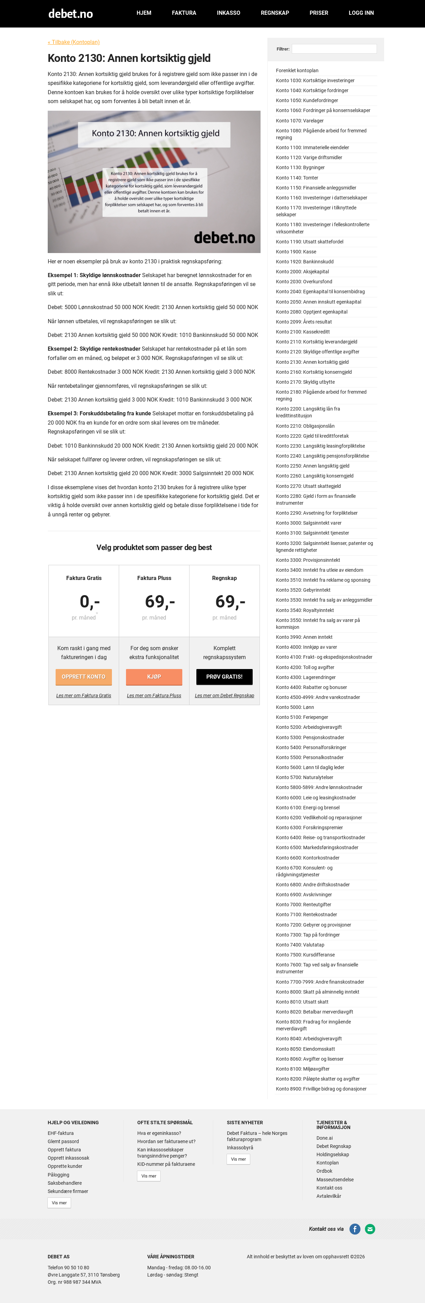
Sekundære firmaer (68, 1191)
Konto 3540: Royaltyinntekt (305, 610)
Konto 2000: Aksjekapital (302, 272)
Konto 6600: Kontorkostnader (308, 858)
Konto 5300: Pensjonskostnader (310, 738)
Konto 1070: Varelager (300, 121)
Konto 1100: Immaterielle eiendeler (312, 148)
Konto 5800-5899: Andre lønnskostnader (319, 787)
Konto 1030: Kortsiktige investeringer (315, 81)
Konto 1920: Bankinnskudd (305, 262)
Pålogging (58, 1175)
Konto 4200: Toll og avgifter (305, 667)
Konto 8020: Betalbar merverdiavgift (314, 1012)
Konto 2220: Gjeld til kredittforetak (312, 436)
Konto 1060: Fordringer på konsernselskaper (323, 110)
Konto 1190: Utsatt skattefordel (309, 242)
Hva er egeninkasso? (159, 1133)
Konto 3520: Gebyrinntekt (303, 590)
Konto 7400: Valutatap (300, 945)
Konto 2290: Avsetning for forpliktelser (317, 513)
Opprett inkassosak (68, 1158)
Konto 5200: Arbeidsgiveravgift (309, 727)
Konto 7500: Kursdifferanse (305, 955)
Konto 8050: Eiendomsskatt (305, 1049)
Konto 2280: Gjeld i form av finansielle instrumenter (316, 499)
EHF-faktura (61, 1133)
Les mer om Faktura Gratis (83, 695)
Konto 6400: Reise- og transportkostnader (320, 838)
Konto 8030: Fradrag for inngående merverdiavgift (313, 1025)
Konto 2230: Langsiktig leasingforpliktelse (320, 446)
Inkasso (228, 13)
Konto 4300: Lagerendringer (306, 677)
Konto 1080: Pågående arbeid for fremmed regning (321, 134)
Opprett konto (83, 677)
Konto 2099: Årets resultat (304, 322)
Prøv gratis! (224, 677)
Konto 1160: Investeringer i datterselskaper (321, 198)
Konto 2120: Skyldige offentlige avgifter (317, 352)
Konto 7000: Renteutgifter (303, 905)
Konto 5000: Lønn (295, 707)
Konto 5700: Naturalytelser (304, 777)
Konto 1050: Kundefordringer (307, 100)
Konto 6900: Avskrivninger (304, 895)
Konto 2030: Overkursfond (304, 282)
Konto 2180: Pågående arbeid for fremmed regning (321, 395)
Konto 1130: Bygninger (300, 168)
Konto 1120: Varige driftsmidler (309, 158)
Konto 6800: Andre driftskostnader (313, 885)
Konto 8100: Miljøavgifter (303, 1069)
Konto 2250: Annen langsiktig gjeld (312, 466)
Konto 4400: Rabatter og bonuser (311, 687)
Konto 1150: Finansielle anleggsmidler (316, 188)
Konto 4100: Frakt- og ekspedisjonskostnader (324, 657)
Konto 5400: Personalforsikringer (311, 748)
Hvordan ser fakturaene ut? (166, 1141)
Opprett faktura (64, 1149)
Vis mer (59, 1202)
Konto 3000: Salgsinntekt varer (309, 523)
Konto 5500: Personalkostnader (310, 757)
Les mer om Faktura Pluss (154, 695)
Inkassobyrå (240, 1147)
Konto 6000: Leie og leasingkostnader (316, 798)
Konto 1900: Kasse (296, 252)
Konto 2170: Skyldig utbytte (305, 382)
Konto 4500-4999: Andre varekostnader (318, 697)
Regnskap (275, 13)
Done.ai (325, 1138)
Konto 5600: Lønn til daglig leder (310, 767)
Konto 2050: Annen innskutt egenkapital (318, 302)
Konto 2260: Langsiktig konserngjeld (315, 476)
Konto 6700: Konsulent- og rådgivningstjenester (304, 871)
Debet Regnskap (334, 1146)
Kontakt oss (329, 1188)
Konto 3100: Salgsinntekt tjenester (312, 533)
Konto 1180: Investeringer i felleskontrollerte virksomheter (322, 228)
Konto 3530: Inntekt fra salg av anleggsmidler (324, 600)
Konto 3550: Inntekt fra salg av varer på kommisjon (318, 623)
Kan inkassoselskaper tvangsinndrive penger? (162, 1153)
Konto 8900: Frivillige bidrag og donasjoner (321, 1089)
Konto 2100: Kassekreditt (303, 332)
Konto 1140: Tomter (297, 178)
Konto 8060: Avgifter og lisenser (310, 1059)
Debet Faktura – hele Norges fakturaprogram (257, 1136)
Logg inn (361, 13)
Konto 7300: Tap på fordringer (308, 935)
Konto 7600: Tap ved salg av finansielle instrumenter (317, 968)
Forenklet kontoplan (297, 71)
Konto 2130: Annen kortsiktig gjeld (312, 362)
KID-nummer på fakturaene (166, 1164)
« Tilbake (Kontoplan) (74, 42)
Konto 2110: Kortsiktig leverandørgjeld (316, 342)
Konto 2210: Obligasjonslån (305, 426)
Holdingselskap (333, 1154)
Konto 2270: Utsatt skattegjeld (308, 486)
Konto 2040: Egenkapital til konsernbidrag (320, 292)
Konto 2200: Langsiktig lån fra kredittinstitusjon (308, 412)
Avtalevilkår (329, 1196)
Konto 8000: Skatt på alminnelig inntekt (317, 992)
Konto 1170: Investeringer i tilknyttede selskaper (316, 211)
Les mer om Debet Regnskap (224, 695)
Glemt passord (63, 1141)
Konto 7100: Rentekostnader (306, 915)
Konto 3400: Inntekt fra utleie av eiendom (319, 570)
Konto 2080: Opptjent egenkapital (311, 312)
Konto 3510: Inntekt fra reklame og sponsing (323, 580)
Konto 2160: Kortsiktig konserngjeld (314, 372)
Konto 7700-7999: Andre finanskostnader (320, 982)
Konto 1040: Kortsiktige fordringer (312, 91)
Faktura (184, 13)
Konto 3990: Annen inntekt (304, 637)
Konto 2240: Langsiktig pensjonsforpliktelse (322, 456)
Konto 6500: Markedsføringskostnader (317, 848)
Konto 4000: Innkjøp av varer (306, 647)
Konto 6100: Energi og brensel (308, 808)
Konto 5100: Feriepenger (302, 717)
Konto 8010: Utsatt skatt (302, 1002)
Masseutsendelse (335, 1179)
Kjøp (154, 677)
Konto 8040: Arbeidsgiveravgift (309, 1039)
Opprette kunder (65, 1166)
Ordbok (324, 1171)
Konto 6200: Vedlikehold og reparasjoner (319, 818)
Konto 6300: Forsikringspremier (309, 828)
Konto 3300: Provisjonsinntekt (308, 560)
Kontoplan (328, 1162)
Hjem (144, 13)
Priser (319, 13)
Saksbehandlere (65, 1183)
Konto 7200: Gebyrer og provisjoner (313, 925)
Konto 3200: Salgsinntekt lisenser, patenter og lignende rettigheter (324, 546)
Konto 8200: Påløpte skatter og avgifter (318, 1079)
